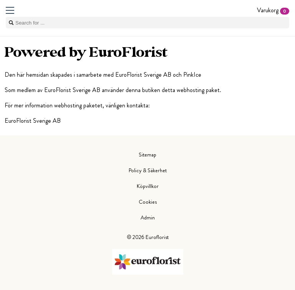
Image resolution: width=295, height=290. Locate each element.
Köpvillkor (148, 186)
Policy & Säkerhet (148, 170)
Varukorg (273, 10)
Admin (148, 217)
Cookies (148, 202)
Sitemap (147, 154)
